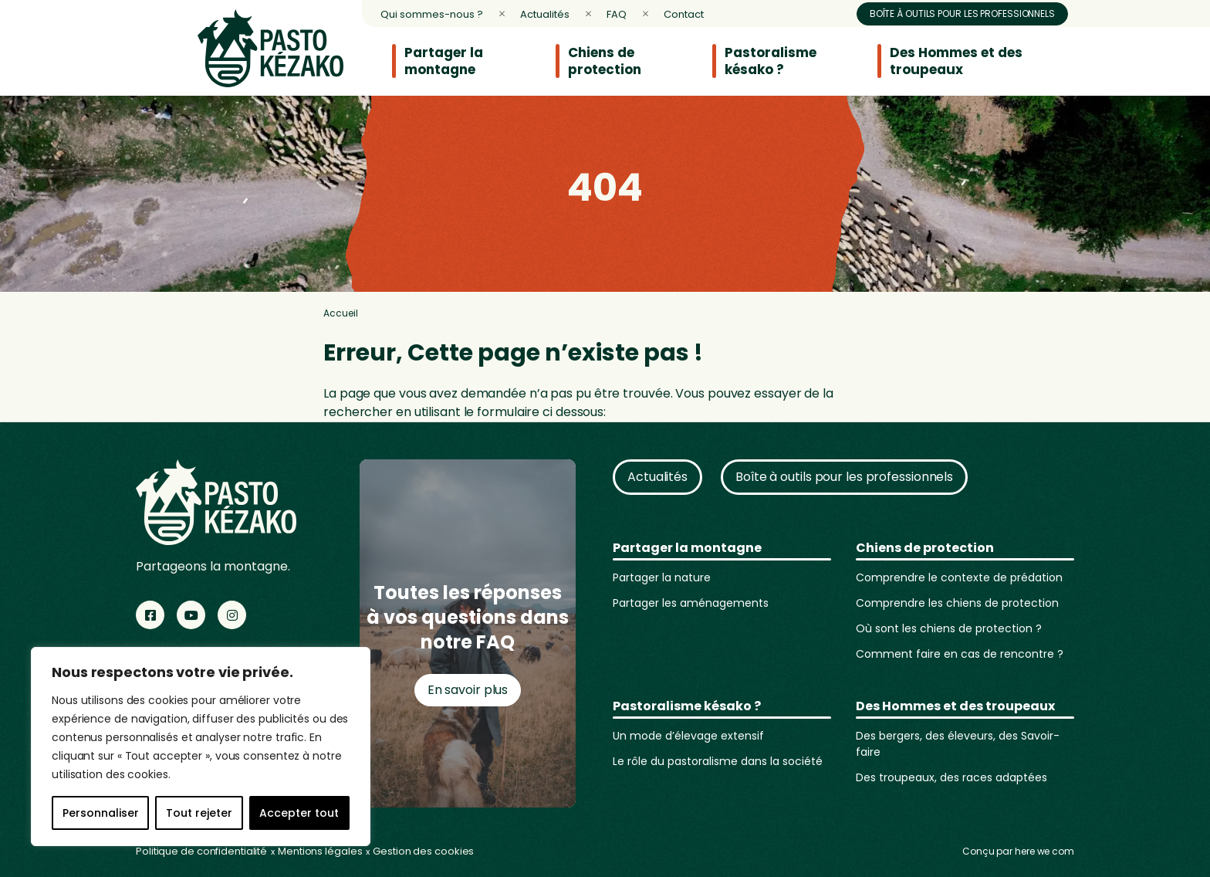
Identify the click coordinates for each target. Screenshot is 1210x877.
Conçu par (1018, 851)
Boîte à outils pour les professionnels (962, 13)
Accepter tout (299, 813)
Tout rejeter (199, 813)
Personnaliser (101, 813)
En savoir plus (468, 690)
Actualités (657, 477)
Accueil (340, 313)
